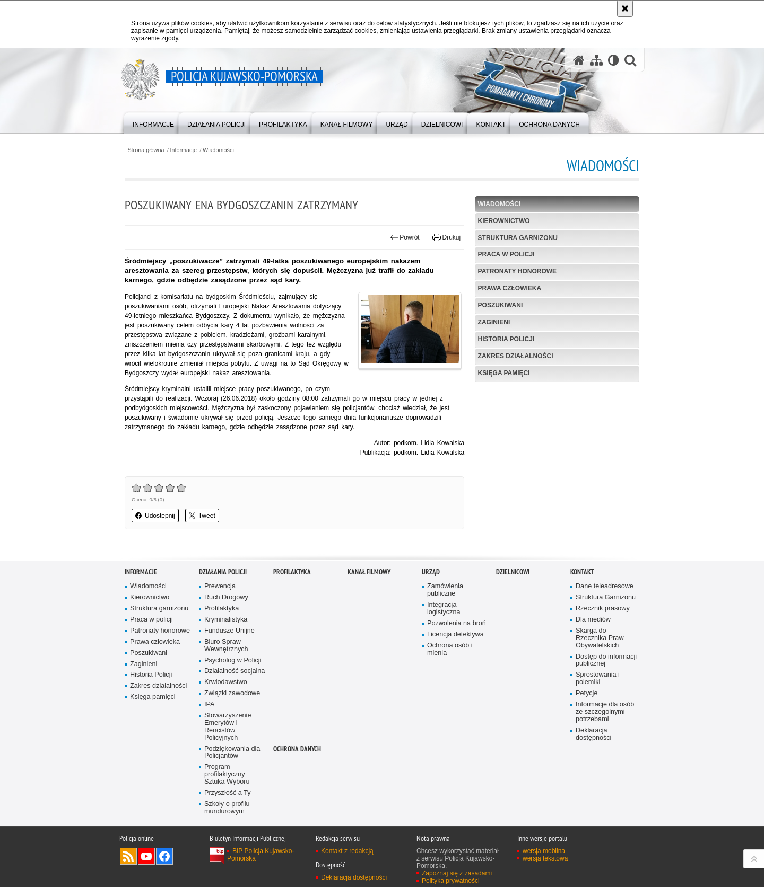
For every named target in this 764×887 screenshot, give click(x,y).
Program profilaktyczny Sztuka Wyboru (227, 774)
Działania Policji (223, 571)
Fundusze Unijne (229, 630)
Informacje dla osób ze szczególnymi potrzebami (605, 712)
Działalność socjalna (234, 671)
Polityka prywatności (451, 880)
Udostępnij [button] (155, 515)
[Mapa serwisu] (596, 60)
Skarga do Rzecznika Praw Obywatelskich (600, 638)
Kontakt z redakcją (347, 851)
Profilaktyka (221, 608)
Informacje (183, 150)
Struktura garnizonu (518, 238)
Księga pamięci (504, 373)
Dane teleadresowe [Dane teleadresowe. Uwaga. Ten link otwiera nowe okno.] (604, 586)
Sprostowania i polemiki (598, 678)
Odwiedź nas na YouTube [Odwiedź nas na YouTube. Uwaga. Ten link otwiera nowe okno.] (146, 856)
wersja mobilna (544, 851)
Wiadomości (218, 150)
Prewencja (220, 586)
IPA (209, 704)
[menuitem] (153, 122)
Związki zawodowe (232, 693)
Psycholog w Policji (232, 660)
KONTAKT (582, 571)
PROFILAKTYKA (292, 571)
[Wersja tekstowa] (613, 60)
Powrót (405, 237)
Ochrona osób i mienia (450, 649)
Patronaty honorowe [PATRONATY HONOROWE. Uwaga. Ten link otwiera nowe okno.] (517, 271)
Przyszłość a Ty (227, 793)
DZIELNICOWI (512, 571)
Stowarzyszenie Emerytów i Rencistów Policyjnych (227, 726)
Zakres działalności (515, 356)
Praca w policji (506, 254)
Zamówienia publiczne (445, 590)
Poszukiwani (500, 305)
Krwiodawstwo (225, 682)
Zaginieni (494, 322)
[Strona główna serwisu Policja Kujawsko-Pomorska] (579, 60)
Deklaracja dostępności (593, 734)
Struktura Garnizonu (606, 597)
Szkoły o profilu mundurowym (227, 808)
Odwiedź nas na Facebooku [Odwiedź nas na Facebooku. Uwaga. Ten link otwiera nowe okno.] (164, 856)
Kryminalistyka (225, 619)
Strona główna (145, 150)
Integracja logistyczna (443, 608)
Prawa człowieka (510, 288)
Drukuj (446, 237)
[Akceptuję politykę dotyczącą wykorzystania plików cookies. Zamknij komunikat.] (625, 8)
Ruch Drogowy (226, 597)
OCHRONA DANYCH (297, 748)
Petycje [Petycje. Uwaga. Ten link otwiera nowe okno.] (586, 693)
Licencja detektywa (455, 634)
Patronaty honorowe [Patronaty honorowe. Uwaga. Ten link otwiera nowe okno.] (160, 630)
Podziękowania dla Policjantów (232, 753)
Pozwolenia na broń (456, 623)
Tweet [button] (202, 515)
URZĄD (431, 571)
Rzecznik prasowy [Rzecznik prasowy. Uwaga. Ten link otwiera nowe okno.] (603, 608)
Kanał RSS (128, 856)
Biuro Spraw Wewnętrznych (226, 645)
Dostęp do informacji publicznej (606, 660)
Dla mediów (593, 619)
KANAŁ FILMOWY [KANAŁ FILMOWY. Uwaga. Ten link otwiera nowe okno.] (369, 571)
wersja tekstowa (545, 858)
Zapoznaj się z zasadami (457, 873)
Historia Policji (506, 339)
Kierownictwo (504, 221)
